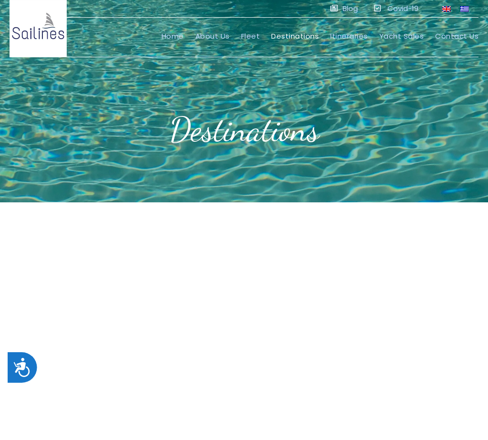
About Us (212, 36)
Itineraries (349, 36)
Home (173, 36)
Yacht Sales (401, 36)
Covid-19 (396, 8)
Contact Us (456, 36)
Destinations (295, 36)
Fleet (250, 36)
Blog (344, 8)
